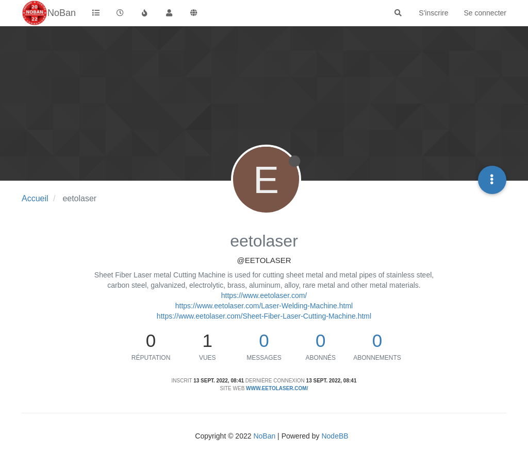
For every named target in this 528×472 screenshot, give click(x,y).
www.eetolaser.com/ (277, 388)
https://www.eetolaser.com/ (264, 295)
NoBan (264, 436)
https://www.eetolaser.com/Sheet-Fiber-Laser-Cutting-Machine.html (264, 316)
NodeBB (334, 436)
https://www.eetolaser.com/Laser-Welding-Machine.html (264, 306)
